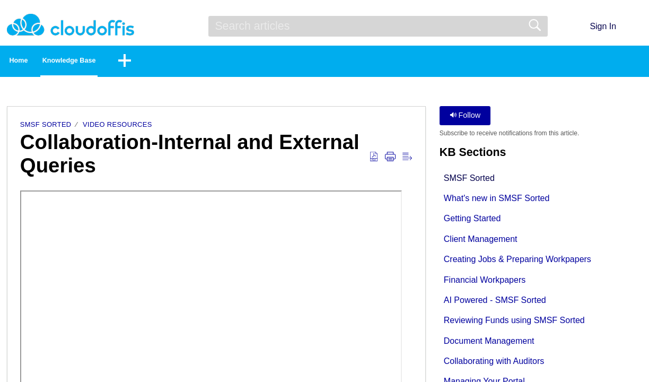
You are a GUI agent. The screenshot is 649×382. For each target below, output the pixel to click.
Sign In (603, 26)
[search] (378, 26)
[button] (635, 26)
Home (37, 61)
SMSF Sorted (46, 128)
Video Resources (117, 128)
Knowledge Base (120, 61)
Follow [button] (465, 118)
